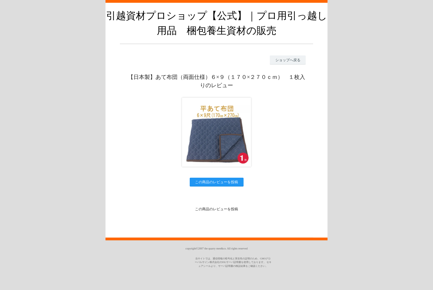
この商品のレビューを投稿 (216, 182)
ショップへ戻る (287, 60)
